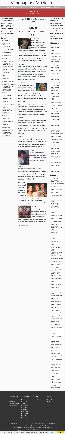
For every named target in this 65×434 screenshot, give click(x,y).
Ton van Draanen (50, 399)
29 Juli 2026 (29, 13)
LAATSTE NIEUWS (33, 7)
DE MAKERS (14, 7)
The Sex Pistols (25, 417)
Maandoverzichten (14, 403)
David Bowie (25, 399)
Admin (48, 401)
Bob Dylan (24, 409)
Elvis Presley (24, 415)
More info (52, 432)
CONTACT (57, 7)
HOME (7, 7)
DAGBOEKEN (22, 7)
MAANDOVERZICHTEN (46, 7)
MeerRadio (37, 399)
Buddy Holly (24, 413)
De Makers (12, 401)
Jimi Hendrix (24, 411)
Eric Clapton (24, 407)
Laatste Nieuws (13, 405)
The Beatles (24, 405)
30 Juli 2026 (36, 13)
